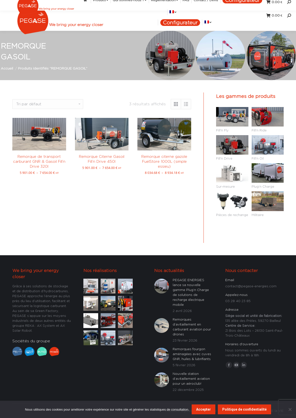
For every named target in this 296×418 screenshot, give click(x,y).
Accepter (203, 409)
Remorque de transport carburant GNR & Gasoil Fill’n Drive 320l (39, 161)
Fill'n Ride (259, 130)
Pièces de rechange (232, 215)
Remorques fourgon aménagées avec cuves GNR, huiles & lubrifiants (192, 354)
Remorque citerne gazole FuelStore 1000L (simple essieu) (164, 161)
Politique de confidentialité (244, 409)
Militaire (258, 215)
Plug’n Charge (263, 186)
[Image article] (90, 285)
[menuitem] (121, 7)
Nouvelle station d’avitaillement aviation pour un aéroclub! (191, 378)
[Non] (289, 409)
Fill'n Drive (224, 158)
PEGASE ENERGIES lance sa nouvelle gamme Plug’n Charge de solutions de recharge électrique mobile (191, 292)
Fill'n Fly (222, 130)
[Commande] (47, 104)
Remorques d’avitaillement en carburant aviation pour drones (192, 327)
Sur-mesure (225, 186)
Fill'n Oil (258, 158)
